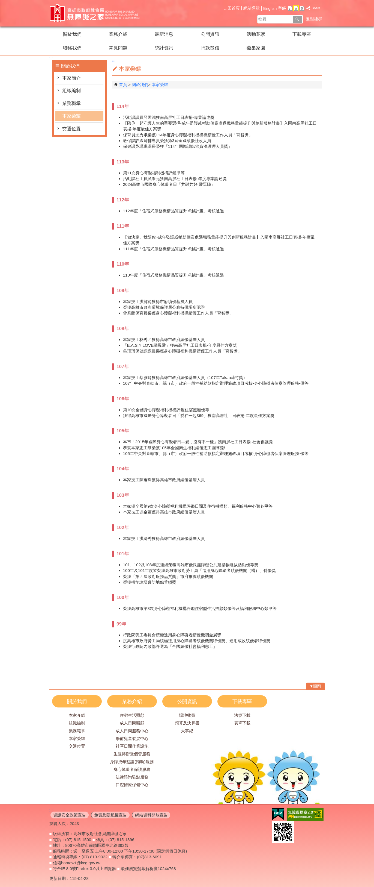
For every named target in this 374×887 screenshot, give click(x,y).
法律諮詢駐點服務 (132, 777)
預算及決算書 (187, 723)
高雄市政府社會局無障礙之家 (95, 13)
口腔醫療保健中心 (132, 784)
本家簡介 (71, 78)
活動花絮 (256, 34)
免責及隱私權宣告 (110, 815)
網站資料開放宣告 (151, 815)
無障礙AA (305, 814)
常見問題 (118, 48)
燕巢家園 (256, 48)
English (270, 8)
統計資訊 (164, 48)
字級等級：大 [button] (302, 8)
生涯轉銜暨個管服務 (131, 753)
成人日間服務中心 (132, 731)
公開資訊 (210, 34)
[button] (297, 19)
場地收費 (187, 715)
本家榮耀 (71, 116)
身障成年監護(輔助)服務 (132, 761)
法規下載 (242, 715)
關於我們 (72, 34)
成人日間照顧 (132, 723)
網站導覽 (251, 8)
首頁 (123, 84)
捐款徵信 (210, 48)
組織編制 (71, 90)
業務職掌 (71, 103)
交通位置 (71, 128)
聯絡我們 (72, 48)
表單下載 (242, 723)
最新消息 (164, 34)
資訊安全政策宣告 (69, 815)
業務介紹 (118, 34)
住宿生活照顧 (132, 715)
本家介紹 (77, 715)
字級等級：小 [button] (290, 8)
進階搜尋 (314, 19)
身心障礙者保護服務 (131, 769)
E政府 (278, 814)
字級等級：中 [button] (296, 8)
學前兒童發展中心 (132, 738)
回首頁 (234, 8)
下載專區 (301, 34)
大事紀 (187, 731)
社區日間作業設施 (132, 746)
